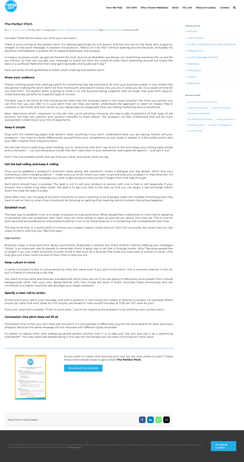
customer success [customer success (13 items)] (197, 114)
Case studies (195, 44)
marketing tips (112, 37)
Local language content (202, 64)
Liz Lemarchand (17, 37)
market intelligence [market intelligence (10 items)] (220, 131)
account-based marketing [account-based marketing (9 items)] (202, 108)
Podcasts (193, 70)
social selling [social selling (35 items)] (194, 137)
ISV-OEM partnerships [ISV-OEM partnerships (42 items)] (200, 126)
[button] (234, 6)
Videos (191, 83)
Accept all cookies (221, 446)
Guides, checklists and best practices (76, 37)
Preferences (75, 447)
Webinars (193, 90)
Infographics (195, 57)
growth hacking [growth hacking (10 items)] (221, 114)
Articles (192, 38)
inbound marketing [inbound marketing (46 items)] (198, 120)
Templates (194, 77)
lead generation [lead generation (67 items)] (226, 126)
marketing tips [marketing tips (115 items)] (195, 131)
